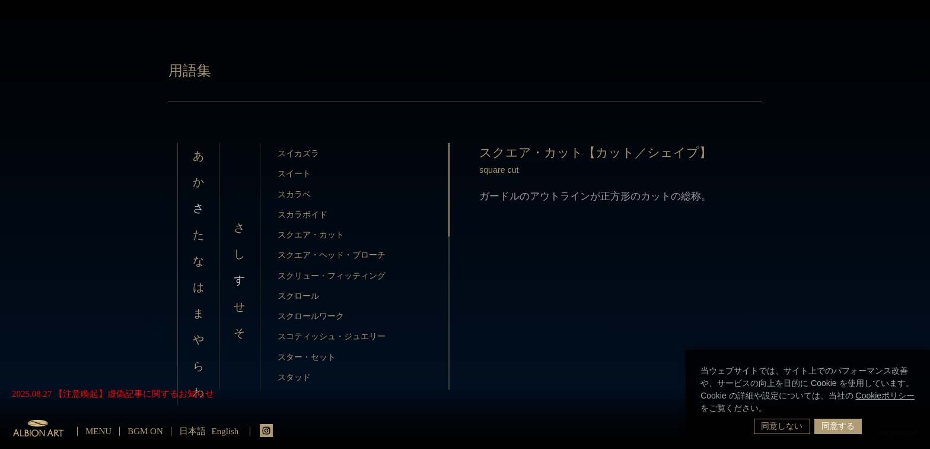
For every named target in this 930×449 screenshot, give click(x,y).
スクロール (298, 296)
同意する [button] (838, 426)
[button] (771, 409)
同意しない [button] (781, 426)
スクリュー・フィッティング (332, 275)
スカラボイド (302, 214)
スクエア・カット (311, 234)
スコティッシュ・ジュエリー (332, 336)
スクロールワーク (311, 316)
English (225, 431)
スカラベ (294, 194)
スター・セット (307, 357)
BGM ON (145, 431)
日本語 (192, 431)
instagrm (266, 430)
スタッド (294, 377)
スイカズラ (298, 153)
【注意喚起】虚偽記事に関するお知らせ (134, 394)
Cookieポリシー (885, 395)
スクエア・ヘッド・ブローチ (332, 255)
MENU (98, 431)
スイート (294, 173)
